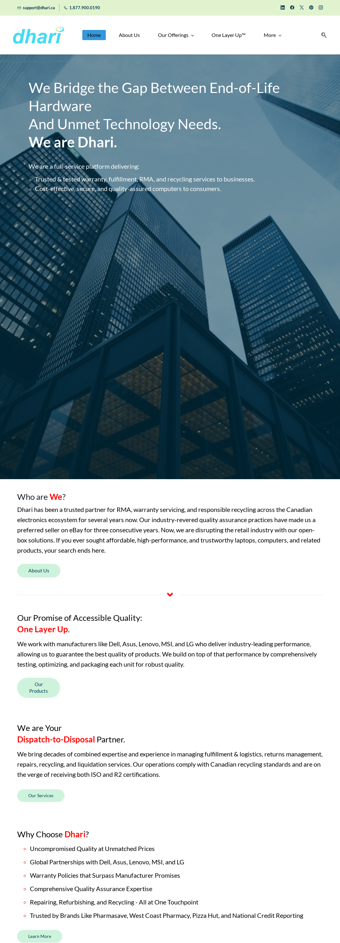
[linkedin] (283, 8)
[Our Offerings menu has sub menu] (175, 35)
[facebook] (292, 8)
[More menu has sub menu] (271, 35)
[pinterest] (311, 8)
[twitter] (302, 8)
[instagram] (321, 8)
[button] (322, 35)
